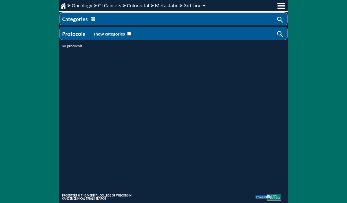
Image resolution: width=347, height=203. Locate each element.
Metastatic (166, 5)
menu (281, 5)
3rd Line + (195, 5)
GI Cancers (109, 5)
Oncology (82, 5)
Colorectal (138, 5)
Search (280, 20)
